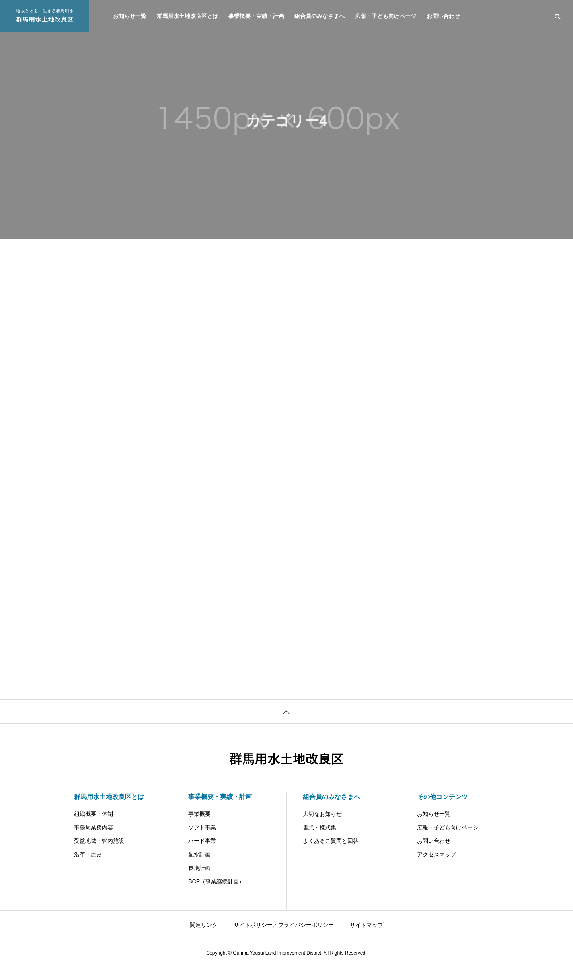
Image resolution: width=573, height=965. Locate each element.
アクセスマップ (436, 854)
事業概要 (199, 814)
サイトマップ (366, 925)
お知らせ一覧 (129, 16)
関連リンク (204, 925)
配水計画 (199, 854)
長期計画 (199, 868)
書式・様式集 (319, 827)
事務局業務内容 (93, 827)
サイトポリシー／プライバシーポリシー (284, 925)
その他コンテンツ (442, 796)
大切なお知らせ (322, 814)
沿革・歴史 (88, 854)
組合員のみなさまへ (319, 16)
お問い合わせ (443, 16)
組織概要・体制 (93, 814)
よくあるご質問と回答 (331, 841)
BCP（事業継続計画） (216, 881)
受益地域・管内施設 (99, 841)
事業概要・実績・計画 (256, 16)
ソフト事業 (202, 827)
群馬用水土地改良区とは (187, 16)
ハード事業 (202, 841)
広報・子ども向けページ (385, 16)
